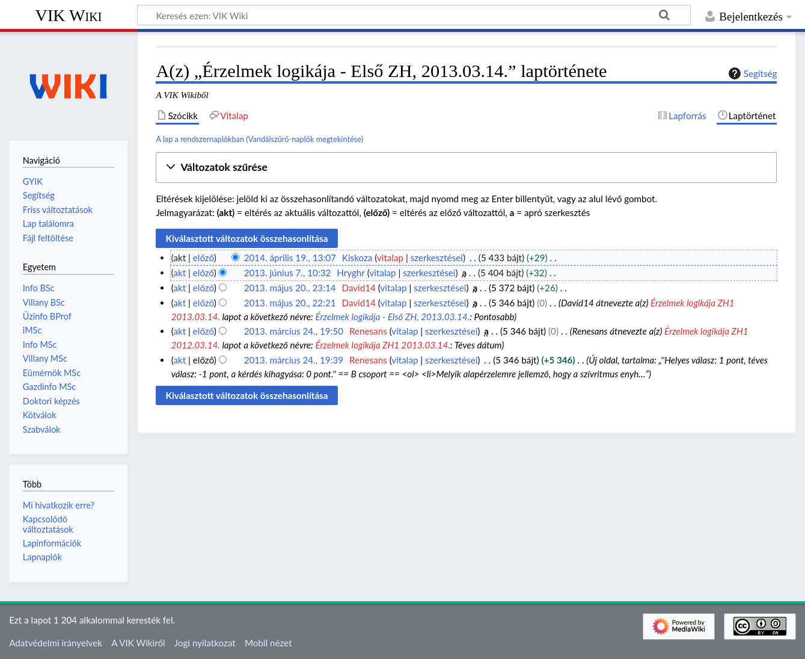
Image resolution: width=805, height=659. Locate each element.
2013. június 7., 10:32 (287, 272)
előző (203, 257)
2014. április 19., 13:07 (290, 257)
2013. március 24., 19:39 (293, 359)
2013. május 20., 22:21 (290, 302)
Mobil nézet (268, 642)
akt (179, 272)
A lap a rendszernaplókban (200, 139)
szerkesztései (437, 257)
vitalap (390, 257)
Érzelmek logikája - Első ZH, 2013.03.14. (392, 316)
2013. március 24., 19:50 (293, 331)
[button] (466, 167)
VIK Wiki (68, 15)
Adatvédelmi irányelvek (55, 642)
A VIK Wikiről (138, 642)
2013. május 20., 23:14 (290, 287)
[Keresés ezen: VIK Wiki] (414, 15)
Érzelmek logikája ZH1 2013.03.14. (382, 344)
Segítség (751, 73)
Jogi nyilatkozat (205, 642)
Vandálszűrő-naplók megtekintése (304, 139)
